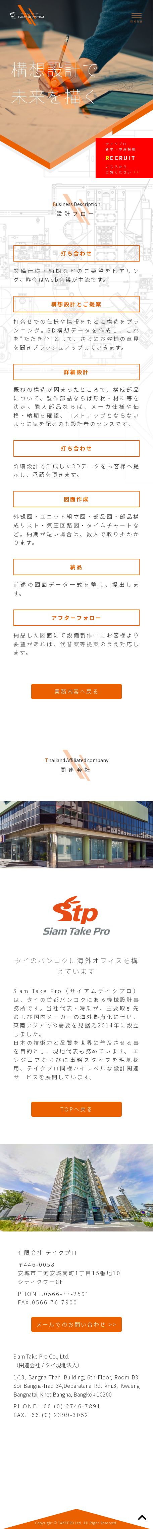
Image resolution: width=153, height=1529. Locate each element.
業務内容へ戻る (76, 691)
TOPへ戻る (76, 1109)
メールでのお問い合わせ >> (76, 1324)
